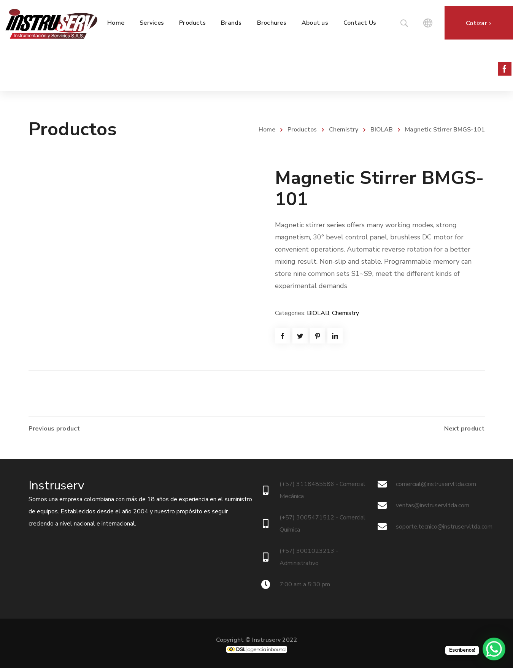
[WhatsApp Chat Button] (494, 649)
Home (267, 129)
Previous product (54, 429)
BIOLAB (381, 129)
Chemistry (343, 129)
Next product (464, 429)
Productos (302, 129)
